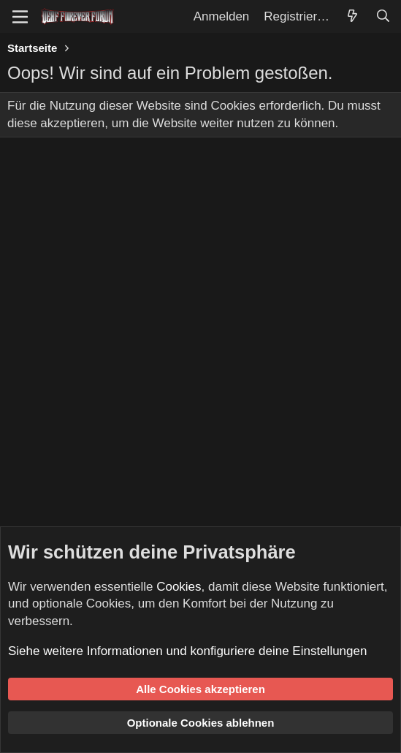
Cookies (178, 587)
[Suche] (382, 17)
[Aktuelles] (352, 17)
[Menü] (20, 17)
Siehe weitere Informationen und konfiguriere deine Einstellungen (187, 651)
